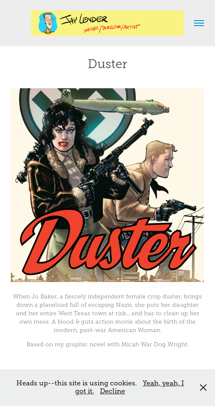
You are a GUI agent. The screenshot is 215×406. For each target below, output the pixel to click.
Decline (112, 391)
